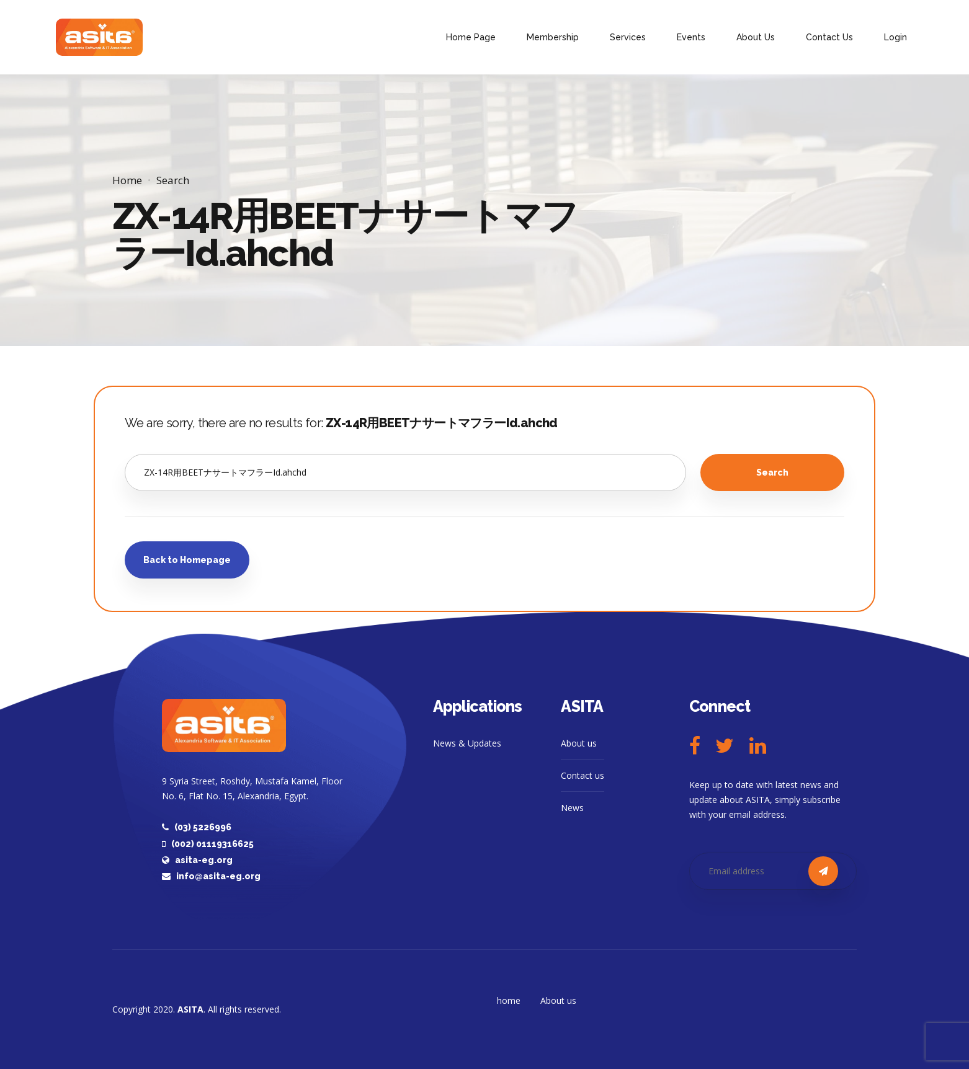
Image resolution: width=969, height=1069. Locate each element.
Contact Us (829, 37)
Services (628, 37)
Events (691, 37)
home (508, 1000)
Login (895, 37)
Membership (553, 37)
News (572, 808)
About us (579, 743)
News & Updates (467, 743)
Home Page (471, 37)
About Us (755, 37)
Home (127, 180)
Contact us (582, 775)
